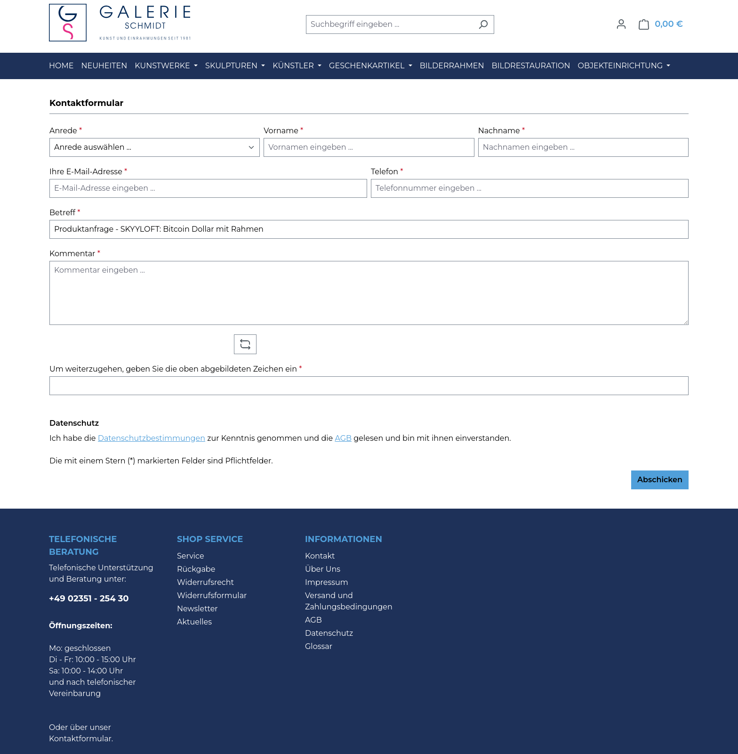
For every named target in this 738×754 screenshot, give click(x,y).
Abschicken (659, 479)
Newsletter (197, 608)
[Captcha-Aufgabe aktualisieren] (245, 344)
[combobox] (389, 24)
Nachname (501, 130)
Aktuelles (194, 621)
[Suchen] (483, 24)
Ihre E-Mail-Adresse (88, 171)
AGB (343, 438)
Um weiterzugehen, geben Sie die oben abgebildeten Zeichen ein (175, 369)
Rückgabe (196, 569)
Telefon (387, 171)
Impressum (326, 582)
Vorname (283, 130)
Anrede (65, 130)
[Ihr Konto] (621, 24)
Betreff (64, 212)
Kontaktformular (80, 738)
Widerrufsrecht (205, 582)
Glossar (318, 646)
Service (190, 555)
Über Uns (322, 569)
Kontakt (320, 555)
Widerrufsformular (212, 595)
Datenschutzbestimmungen (151, 438)
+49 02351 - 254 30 (89, 598)
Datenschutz (329, 633)
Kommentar (74, 253)
